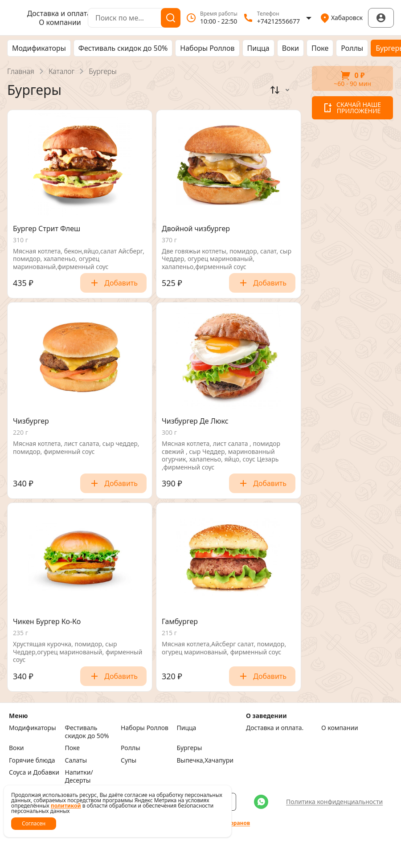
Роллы (352, 48)
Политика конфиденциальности (334, 801)
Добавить (113, 283)
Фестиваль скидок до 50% (123, 48)
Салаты (76, 760)
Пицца (258, 48)
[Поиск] (170, 18)
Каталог (61, 71)
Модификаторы (39, 48)
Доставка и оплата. (60, 13)
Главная (20, 71)
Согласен (33, 823)
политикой (66, 805)
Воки (290, 48)
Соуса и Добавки (34, 772)
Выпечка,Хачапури (203, 760)
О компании (60, 22)
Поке (319, 48)
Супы (128, 760)
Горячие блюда (32, 760)
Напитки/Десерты (79, 776)
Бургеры (189, 748)
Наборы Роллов (207, 48)
